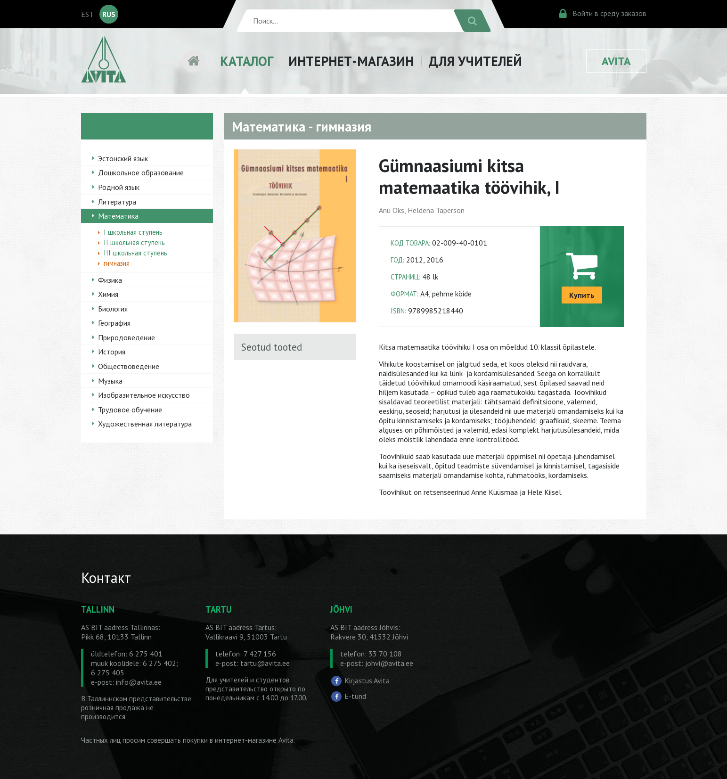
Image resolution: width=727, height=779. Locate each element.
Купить (582, 295)
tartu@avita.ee (265, 663)
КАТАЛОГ (246, 61)
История (111, 351)
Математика (118, 216)
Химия (108, 294)
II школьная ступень (134, 242)
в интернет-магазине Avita (252, 740)
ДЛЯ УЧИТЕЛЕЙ (475, 61)
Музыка (110, 380)
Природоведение (126, 337)
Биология (113, 308)
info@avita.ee (139, 682)
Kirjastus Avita (367, 680)
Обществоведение (128, 366)
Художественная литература (145, 423)
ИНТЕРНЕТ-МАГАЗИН (351, 61)
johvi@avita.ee (389, 663)
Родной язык (118, 187)
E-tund (355, 696)
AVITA (616, 61)
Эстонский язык (123, 158)
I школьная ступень (133, 232)
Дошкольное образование (141, 172)
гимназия (117, 263)
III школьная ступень (135, 252)
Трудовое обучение (130, 409)
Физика (110, 280)
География (114, 323)
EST (87, 14)
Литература (117, 201)
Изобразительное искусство (144, 395)
